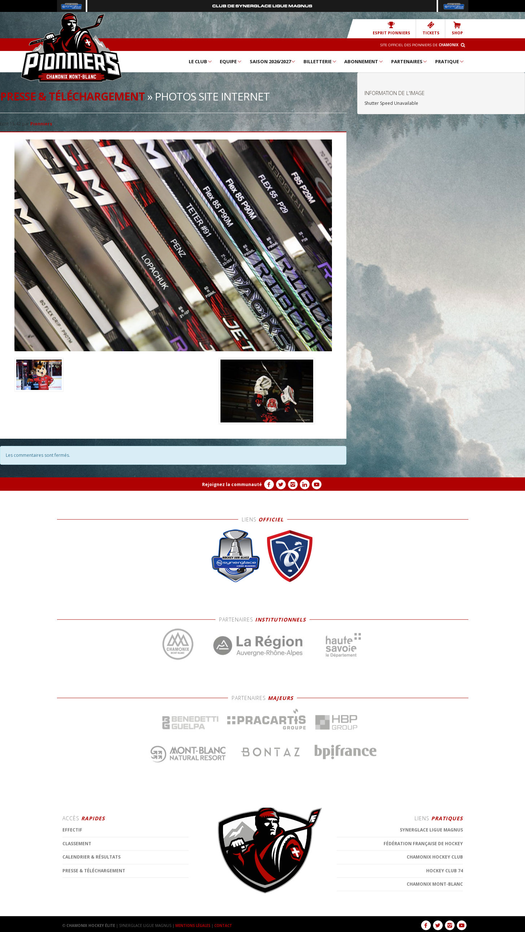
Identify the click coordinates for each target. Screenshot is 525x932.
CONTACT (226, 925)
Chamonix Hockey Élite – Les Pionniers (71, 47)
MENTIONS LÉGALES (194, 925)
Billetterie (320, 61)
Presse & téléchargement (72, 96)
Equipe (231, 61)
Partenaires (409, 61)
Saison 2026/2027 (273, 61)
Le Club (201, 61)
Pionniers (41, 124)
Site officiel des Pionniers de (418, 44)
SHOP (457, 28)
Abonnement (364, 61)
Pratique (449, 61)
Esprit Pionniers (394, 28)
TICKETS (432, 28)
